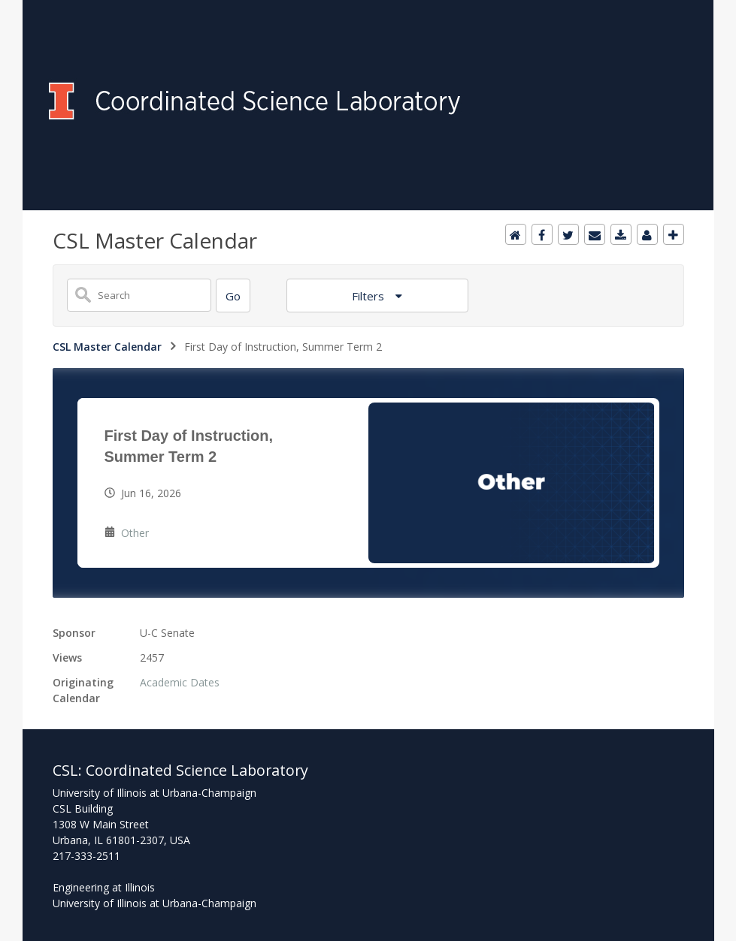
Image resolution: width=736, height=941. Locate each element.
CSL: (69, 770)
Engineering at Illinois (104, 887)
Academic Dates (180, 682)
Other (135, 533)
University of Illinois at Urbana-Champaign (154, 903)
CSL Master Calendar (107, 346)
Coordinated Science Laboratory (197, 770)
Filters (369, 295)
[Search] (233, 295)
